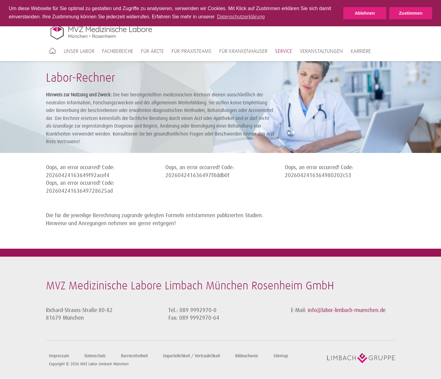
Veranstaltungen (321, 51)
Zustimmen (411, 13)
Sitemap (280, 356)
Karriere (361, 51)
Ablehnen (365, 13)
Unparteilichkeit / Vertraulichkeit (191, 356)
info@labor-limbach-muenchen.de (347, 310)
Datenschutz (95, 356)
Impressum (59, 356)
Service (283, 51)
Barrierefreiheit (134, 356)
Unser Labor (79, 51)
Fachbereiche (117, 51)
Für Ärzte (152, 51)
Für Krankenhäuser (243, 51)
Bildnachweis (246, 356)
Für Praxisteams (192, 51)
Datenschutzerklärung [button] (241, 16)
